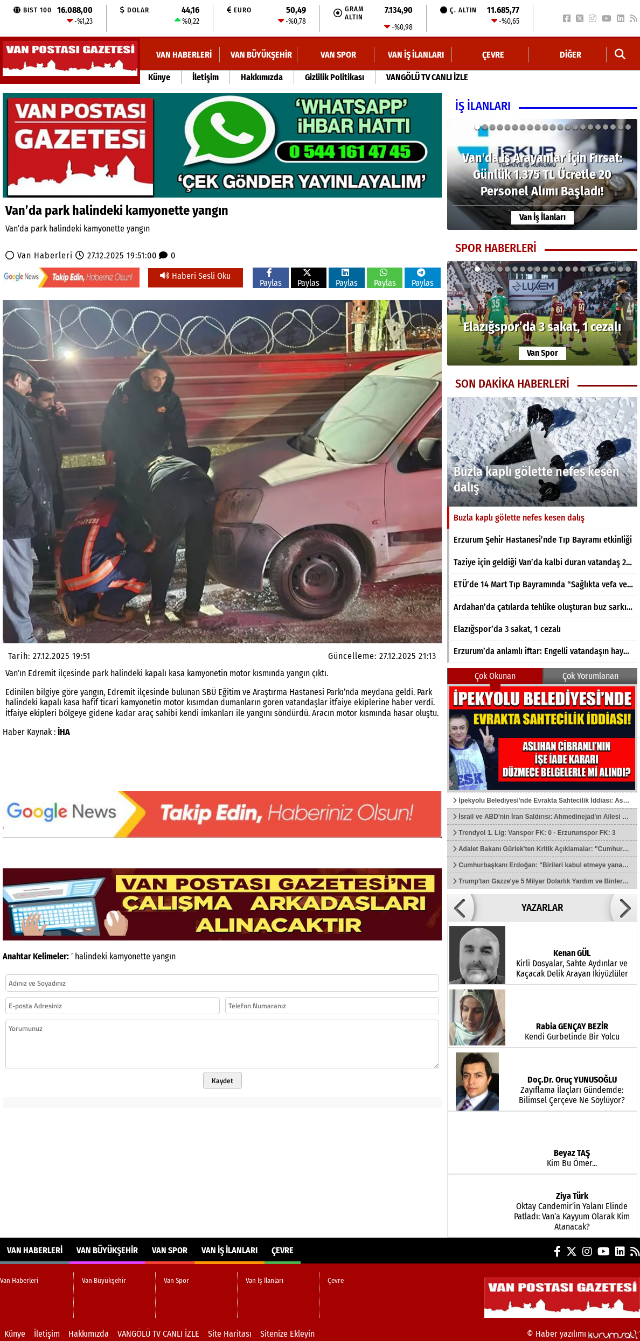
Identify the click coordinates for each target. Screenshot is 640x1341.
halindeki (91, 956)
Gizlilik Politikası (334, 77)
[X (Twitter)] (579, 18)
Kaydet (222, 1080)
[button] (620, 55)
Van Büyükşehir (261, 55)
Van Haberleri (184, 55)
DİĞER (570, 55)
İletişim (205, 77)
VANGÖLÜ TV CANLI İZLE (427, 77)
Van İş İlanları (416, 55)
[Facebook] (567, 18)
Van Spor (338, 55)
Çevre (493, 55)
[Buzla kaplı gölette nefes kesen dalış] (542, 452)
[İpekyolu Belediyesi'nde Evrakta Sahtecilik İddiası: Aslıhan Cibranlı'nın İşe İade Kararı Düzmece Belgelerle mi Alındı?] (542, 738)
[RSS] (633, 18)
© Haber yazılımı (583, 1334)
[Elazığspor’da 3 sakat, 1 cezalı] (542, 313)
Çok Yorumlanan (590, 676)
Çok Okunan (495, 676)
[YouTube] (606, 18)
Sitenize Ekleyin (287, 1334)
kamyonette (129, 956)
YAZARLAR (542, 908)
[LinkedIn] (620, 18)
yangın (164, 956)
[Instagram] (592, 18)
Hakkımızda (262, 77)
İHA (64, 732)
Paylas (271, 278)
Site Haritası (230, 1334)
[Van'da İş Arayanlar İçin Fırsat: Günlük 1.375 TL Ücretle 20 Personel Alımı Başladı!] (542, 174)
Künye (159, 77)
